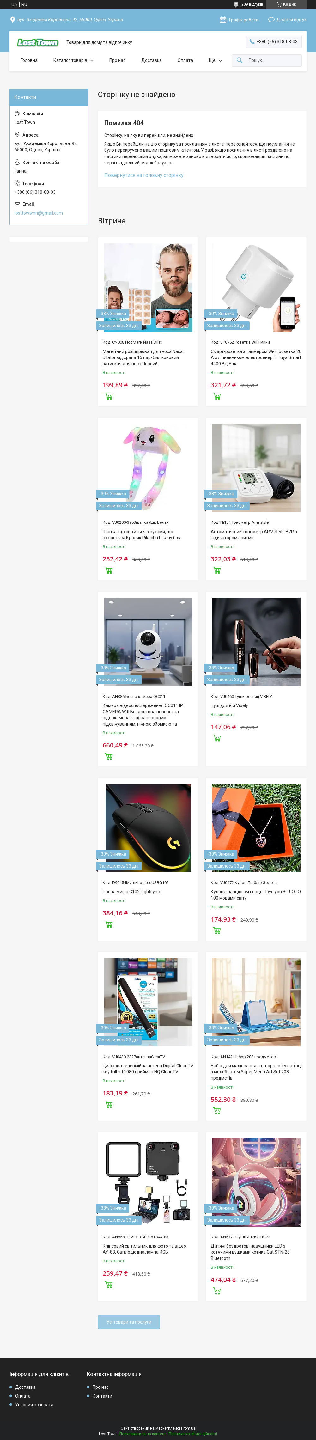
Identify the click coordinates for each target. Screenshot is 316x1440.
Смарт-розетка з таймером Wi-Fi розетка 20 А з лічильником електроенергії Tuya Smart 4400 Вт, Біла (256, 357)
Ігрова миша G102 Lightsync (131, 891)
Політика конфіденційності (193, 1434)
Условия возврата (34, 1404)
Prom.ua (188, 1428)
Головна (29, 60)
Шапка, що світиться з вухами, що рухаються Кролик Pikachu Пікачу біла (142, 534)
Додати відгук (291, 19)
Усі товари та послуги (128, 1322)
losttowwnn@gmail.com (39, 213)
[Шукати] (239, 60)
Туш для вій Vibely (229, 705)
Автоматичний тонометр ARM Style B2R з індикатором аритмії (254, 534)
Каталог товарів (70, 60)
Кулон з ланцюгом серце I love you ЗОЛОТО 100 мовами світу (256, 894)
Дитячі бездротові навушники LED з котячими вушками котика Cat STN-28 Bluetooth (250, 1252)
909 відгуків (252, 4)
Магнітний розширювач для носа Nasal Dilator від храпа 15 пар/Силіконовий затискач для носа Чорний (143, 357)
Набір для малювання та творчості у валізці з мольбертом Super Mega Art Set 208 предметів (256, 1072)
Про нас (117, 60)
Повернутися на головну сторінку (144, 175)
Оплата (185, 60)
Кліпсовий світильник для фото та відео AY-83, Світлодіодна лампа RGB (144, 1249)
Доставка (151, 60)
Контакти (102, 1396)
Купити (109, 395)
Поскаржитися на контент (142, 1434)
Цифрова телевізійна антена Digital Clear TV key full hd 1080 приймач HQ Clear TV (148, 1069)
